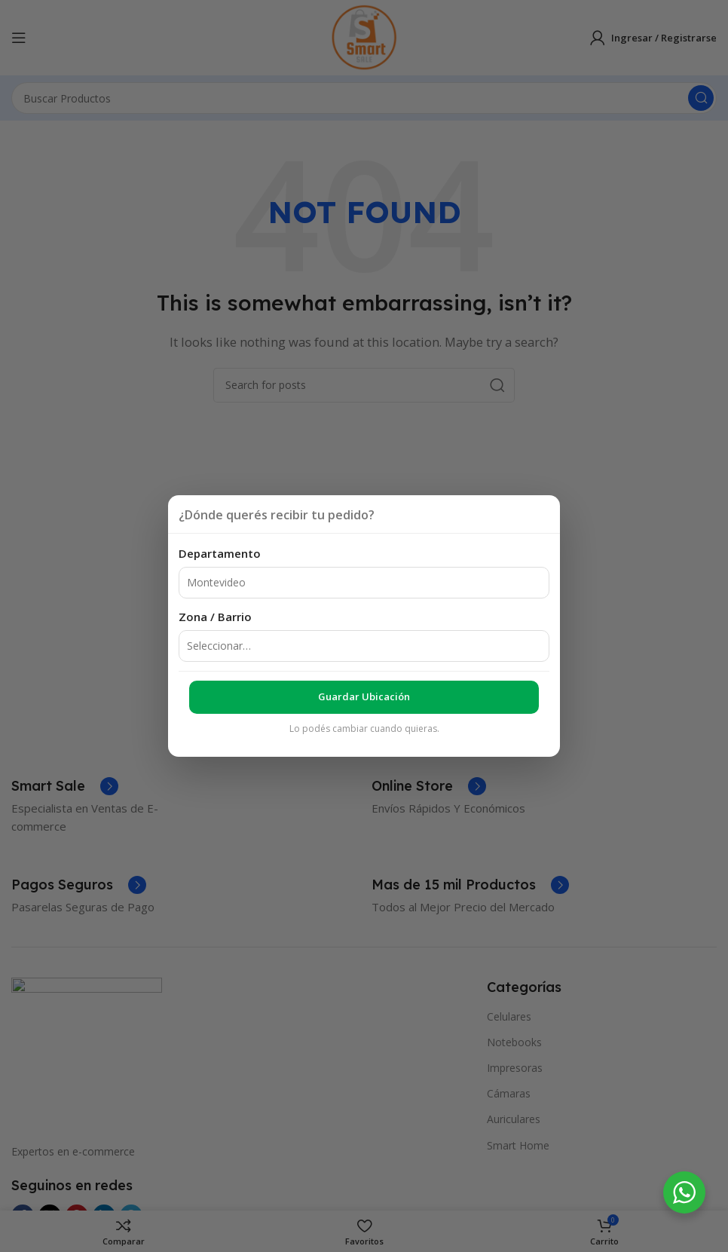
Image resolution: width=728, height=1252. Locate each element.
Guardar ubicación (364, 696)
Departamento (220, 553)
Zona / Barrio (215, 616)
